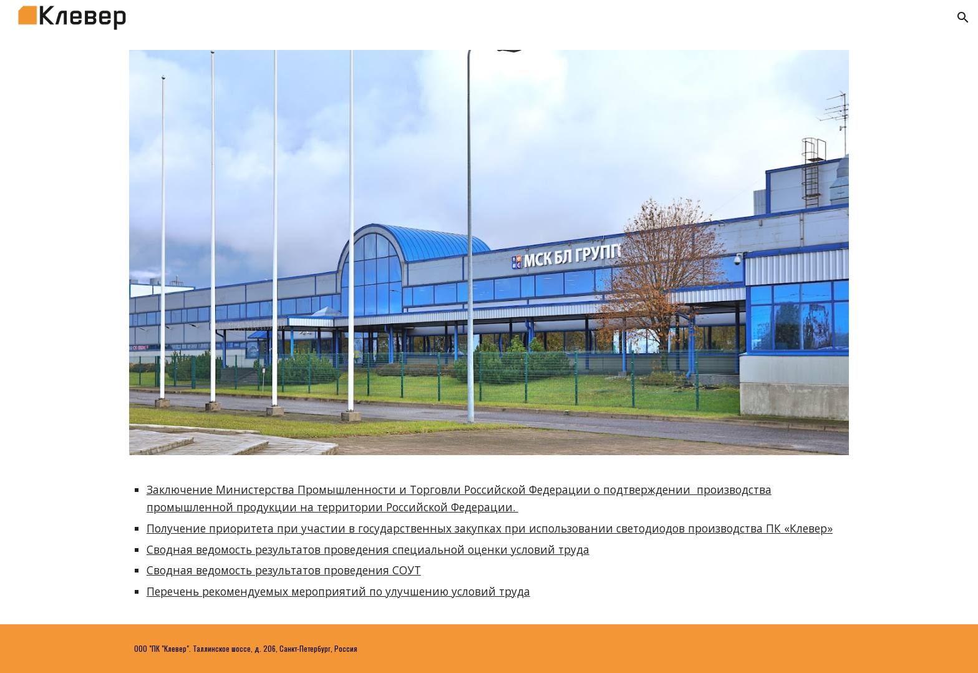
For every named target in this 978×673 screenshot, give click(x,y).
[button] (963, 17)
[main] (489, 541)
